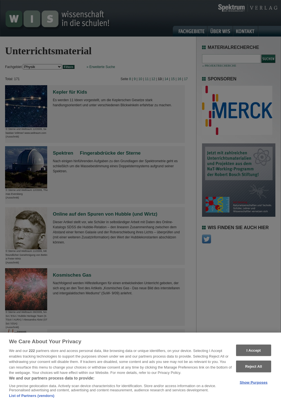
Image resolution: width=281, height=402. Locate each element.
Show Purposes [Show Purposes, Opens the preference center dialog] (254, 385)
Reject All (253, 369)
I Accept (253, 353)
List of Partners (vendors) (32, 398)
